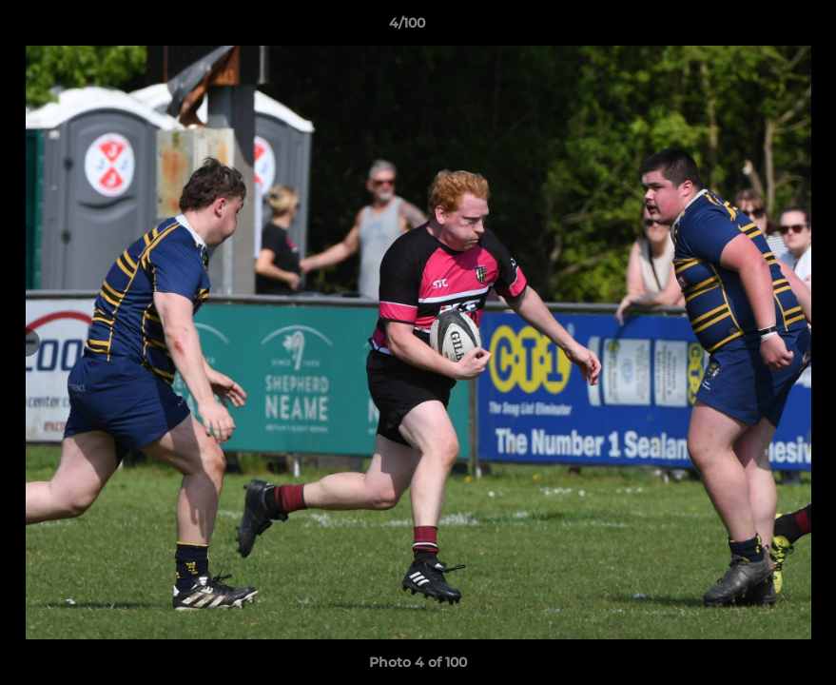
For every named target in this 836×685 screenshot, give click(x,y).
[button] (756, 27)
